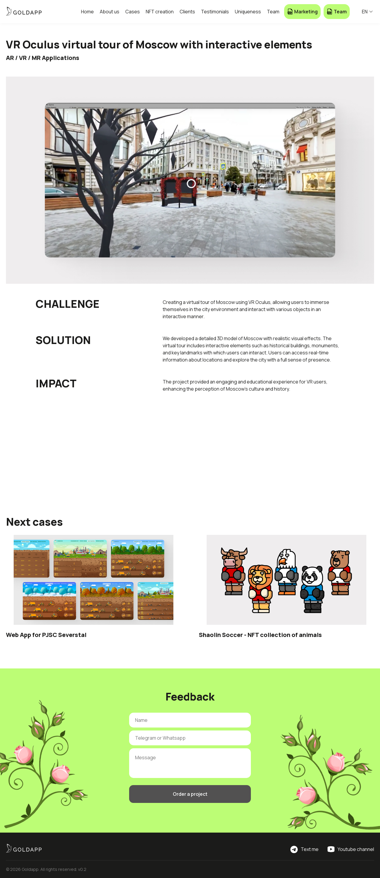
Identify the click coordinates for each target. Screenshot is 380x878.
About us (109, 11)
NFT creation (160, 11)
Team (273, 11)
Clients (187, 11)
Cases (132, 11)
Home (87, 11)
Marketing (302, 11)
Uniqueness (248, 11)
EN (367, 11)
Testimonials (215, 11)
